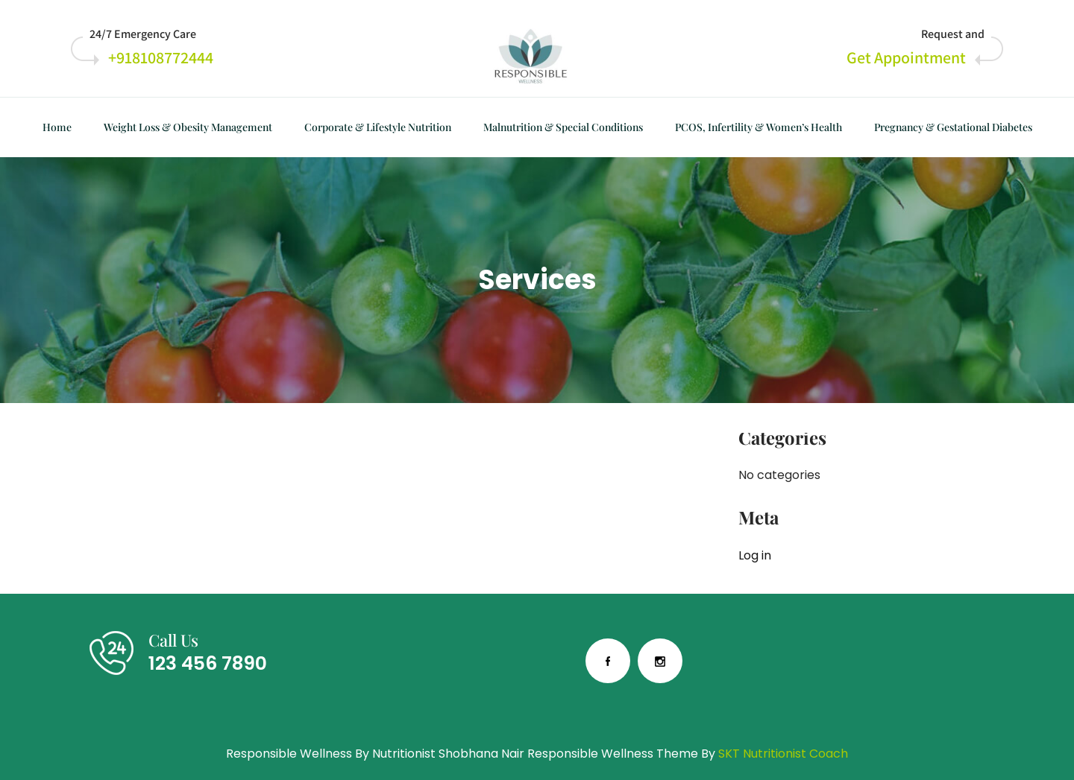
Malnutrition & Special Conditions (563, 127)
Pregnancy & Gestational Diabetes (953, 127)
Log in (754, 555)
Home (57, 127)
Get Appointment (906, 57)
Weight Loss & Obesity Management (188, 127)
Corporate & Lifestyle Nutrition (377, 127)
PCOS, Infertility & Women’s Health (758, 127)
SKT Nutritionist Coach (783, 753)
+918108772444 (160, 57)
